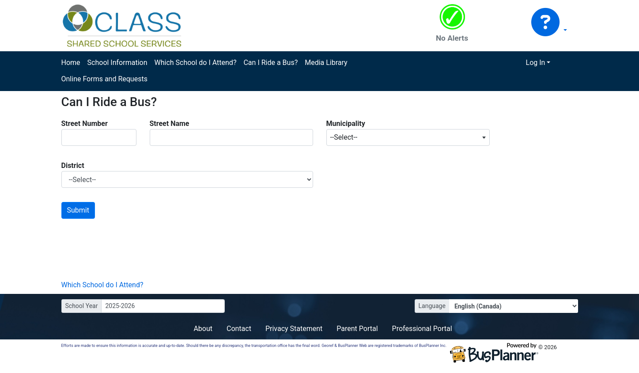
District (72, 165)
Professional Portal (422, 328)
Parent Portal (357, 328)
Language (432, 305)
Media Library (326, 62)
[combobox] (408, 137)
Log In (535, 62)
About (202, 328)
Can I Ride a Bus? (270, 62)
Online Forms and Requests (104, 79)
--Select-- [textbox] (344, 137)
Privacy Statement (293, 328)
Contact (239, 328)
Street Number (84, 123)
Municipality (345, 123)
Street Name (169, 123)
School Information (117, 62)
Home (70, 62)
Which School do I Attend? (195, 62)
